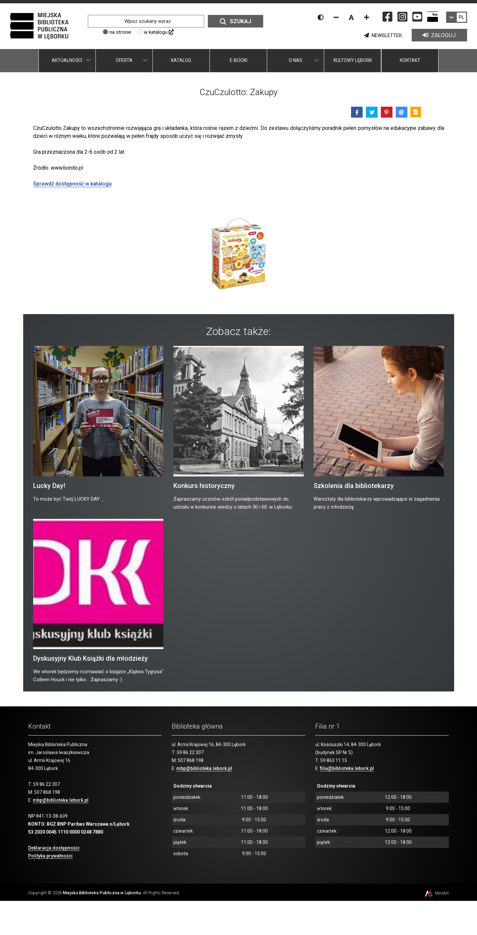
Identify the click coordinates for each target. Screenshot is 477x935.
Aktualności (67, 60)
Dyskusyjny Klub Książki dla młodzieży (90, 658)
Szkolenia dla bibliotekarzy (354, 486)
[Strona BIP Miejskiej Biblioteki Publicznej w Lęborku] (432, 16)
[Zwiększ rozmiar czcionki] (367, 17)
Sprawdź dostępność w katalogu (72, 184)
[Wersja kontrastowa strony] (320, 17)
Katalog (181, 60)
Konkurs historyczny (204, 486)
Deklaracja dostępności (54, 848)
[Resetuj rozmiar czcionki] (351, 17)
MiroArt (436, 893)
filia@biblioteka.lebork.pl (347, 768)
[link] (456, 17)
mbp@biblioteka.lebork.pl (61, 800)
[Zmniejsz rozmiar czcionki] (336, 17)
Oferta (124, 60)
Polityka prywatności (50, 855)
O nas (295, 60)
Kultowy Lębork (352, 60)
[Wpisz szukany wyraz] (146, 21)
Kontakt (410, 60)
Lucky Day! (49, 486)
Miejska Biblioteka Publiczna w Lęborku (102, 892)
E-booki (238, 60)
